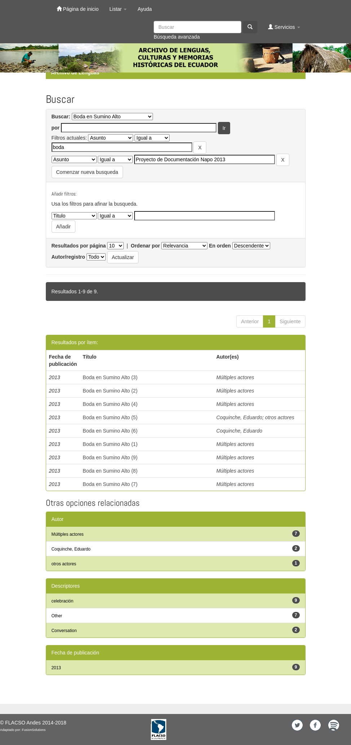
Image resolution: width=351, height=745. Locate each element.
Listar (118, 9)
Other (57, 615)
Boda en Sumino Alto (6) (110, 431)
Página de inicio (78, 9)
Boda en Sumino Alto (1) (110, 444)
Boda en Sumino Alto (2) (110, 391)
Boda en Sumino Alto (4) (110, 404)
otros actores (279, 417)
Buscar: (61, 116)
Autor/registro (68, 257)
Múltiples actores (235, 377)
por (56, 128)
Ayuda (144, 9)
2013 (56, 667)
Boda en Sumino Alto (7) (110, 484)
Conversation (64, 630)
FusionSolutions (34, 730)
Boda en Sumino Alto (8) (110, 471)
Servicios (284, 27)
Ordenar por (145, 246)
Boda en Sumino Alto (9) (110, 457)
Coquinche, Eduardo (239, 417)
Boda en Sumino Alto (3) (110, 377)
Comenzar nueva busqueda (87, 172)
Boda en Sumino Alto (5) (110, 417)
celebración (63, 601)
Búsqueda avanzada (177, 37)
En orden (220, 246)
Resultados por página (79, 246)
